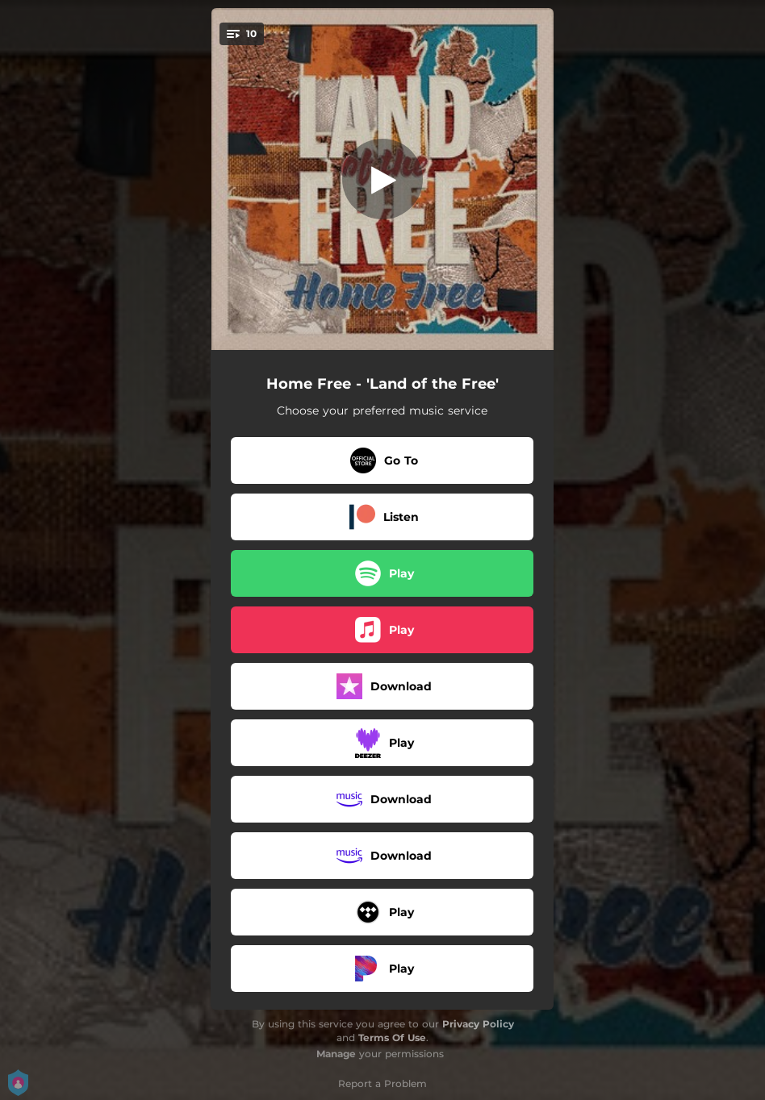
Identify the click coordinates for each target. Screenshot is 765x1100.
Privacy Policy (478, 1024)
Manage (336, 1054)
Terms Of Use (392, 1037)
